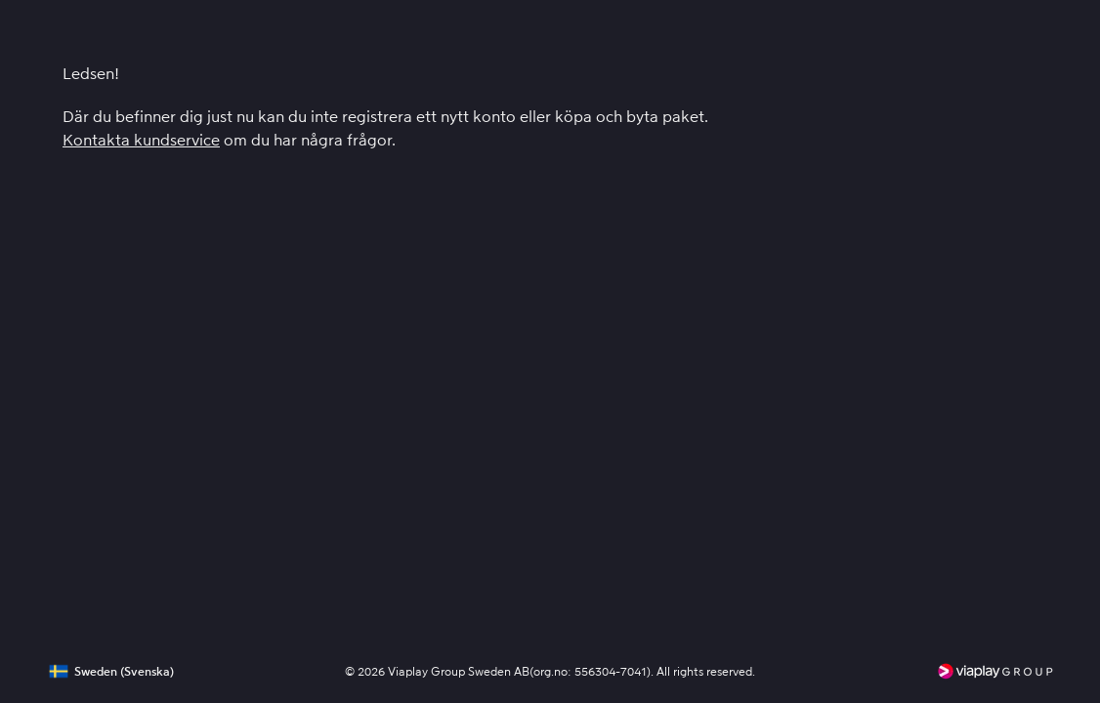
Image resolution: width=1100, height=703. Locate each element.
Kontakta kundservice (141, 140)
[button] (108, 671)
